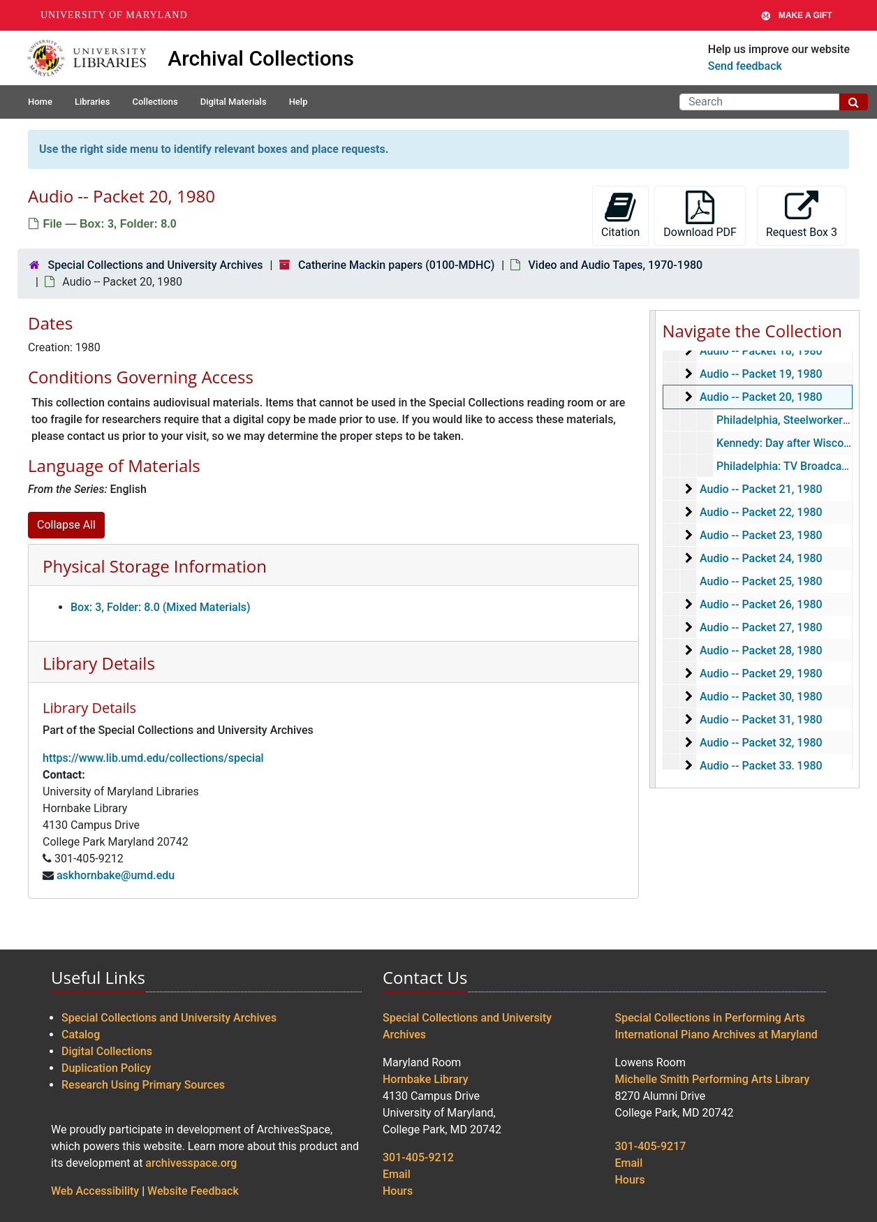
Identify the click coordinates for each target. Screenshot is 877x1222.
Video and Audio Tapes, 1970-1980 (616, 265)
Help (298, 101)
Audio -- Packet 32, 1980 (760, 742)
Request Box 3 (801, 215)
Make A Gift (796, 15)
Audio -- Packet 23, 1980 (760, 535)
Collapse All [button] (66, 524)
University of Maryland (114, 15)
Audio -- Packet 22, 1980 (760, 512)
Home (40, 101)
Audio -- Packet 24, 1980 (760, 558)
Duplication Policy (106, 1068)
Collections (154, 101)
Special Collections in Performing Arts (710, 1017)
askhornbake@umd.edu (116, 875)
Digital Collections (106, 1051)
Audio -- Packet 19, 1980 (760, 374)
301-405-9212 (418, 1157)
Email (397, 1174)
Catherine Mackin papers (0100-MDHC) (396, 265)
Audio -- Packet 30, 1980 (760, 696)
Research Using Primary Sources (143, 1084)
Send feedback (745, 66)
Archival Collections (261, 58)
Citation (620, 215)
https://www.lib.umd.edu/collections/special (153, 758)
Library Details (99, 663)
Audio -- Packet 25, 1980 (760, 581)
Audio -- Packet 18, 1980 (760, 351)
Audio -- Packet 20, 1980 (760, 397)
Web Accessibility (95, 1191)
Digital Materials (233, 101)
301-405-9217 (650, 1146)
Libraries (92, 101)
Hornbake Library (426, 1079)
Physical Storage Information (155, 565)
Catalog (80, 1034)
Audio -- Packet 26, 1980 (760, 604)
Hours (398, 1191)
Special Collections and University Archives (155, 265)
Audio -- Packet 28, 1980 (760, 650)
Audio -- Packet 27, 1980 (760, 627)
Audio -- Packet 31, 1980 (760, 719)
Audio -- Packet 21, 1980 (760, 489)
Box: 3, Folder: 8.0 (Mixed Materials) (161, 607)
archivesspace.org (191, 1163)
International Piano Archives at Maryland (716, 1034)
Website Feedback (193, 1191)
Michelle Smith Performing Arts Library (712, 1079)
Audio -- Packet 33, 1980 (760, 765)
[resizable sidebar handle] (653, 549)
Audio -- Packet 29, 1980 (760, 673)
